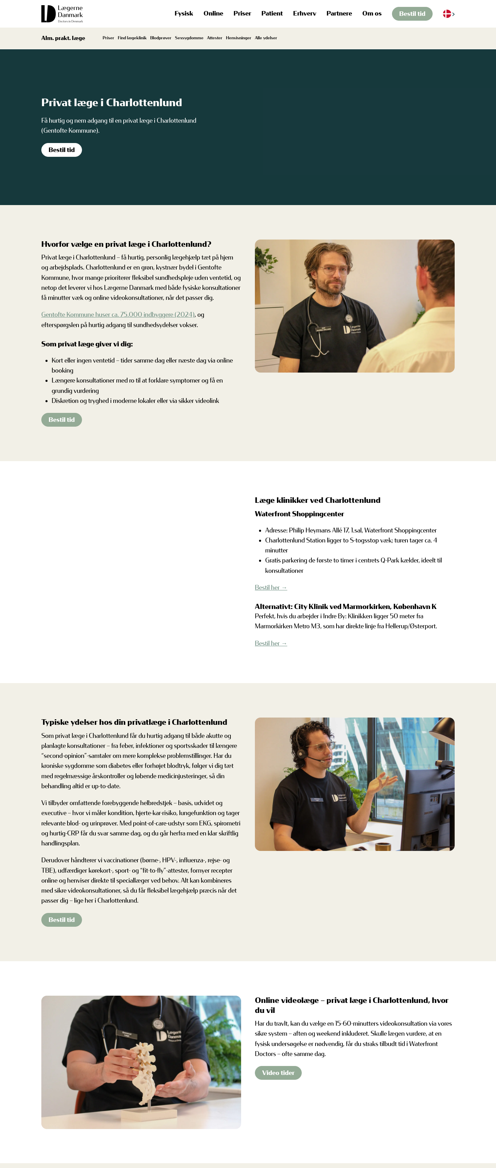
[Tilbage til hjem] (62, 14)
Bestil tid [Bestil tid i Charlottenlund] (62, 150)
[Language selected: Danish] (449, 14)
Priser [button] (242, 13)
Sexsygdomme (189, 37)
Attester (215, 37)
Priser (108, 37)
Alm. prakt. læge (63, 38)
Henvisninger (238, 37)
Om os (372, 13)
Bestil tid (412, 14)
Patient (272, 13)
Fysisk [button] (184, 13)
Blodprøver (161, 37)
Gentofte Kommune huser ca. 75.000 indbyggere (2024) (118, 314)
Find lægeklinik (132, 37)
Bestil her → (271, 587)
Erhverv (304, 13)
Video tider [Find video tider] (278, 1073)
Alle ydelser (266, 37)
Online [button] (213, 13)
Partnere (339, 13)
